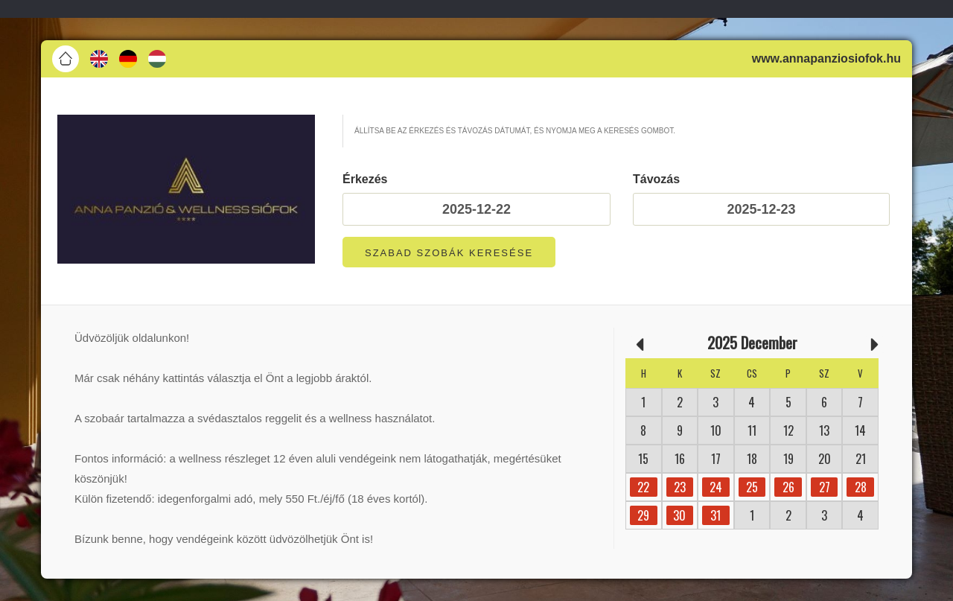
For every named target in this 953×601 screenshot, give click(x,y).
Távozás (656, 179)
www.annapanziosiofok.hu (826, 58)
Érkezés (365, 179)
